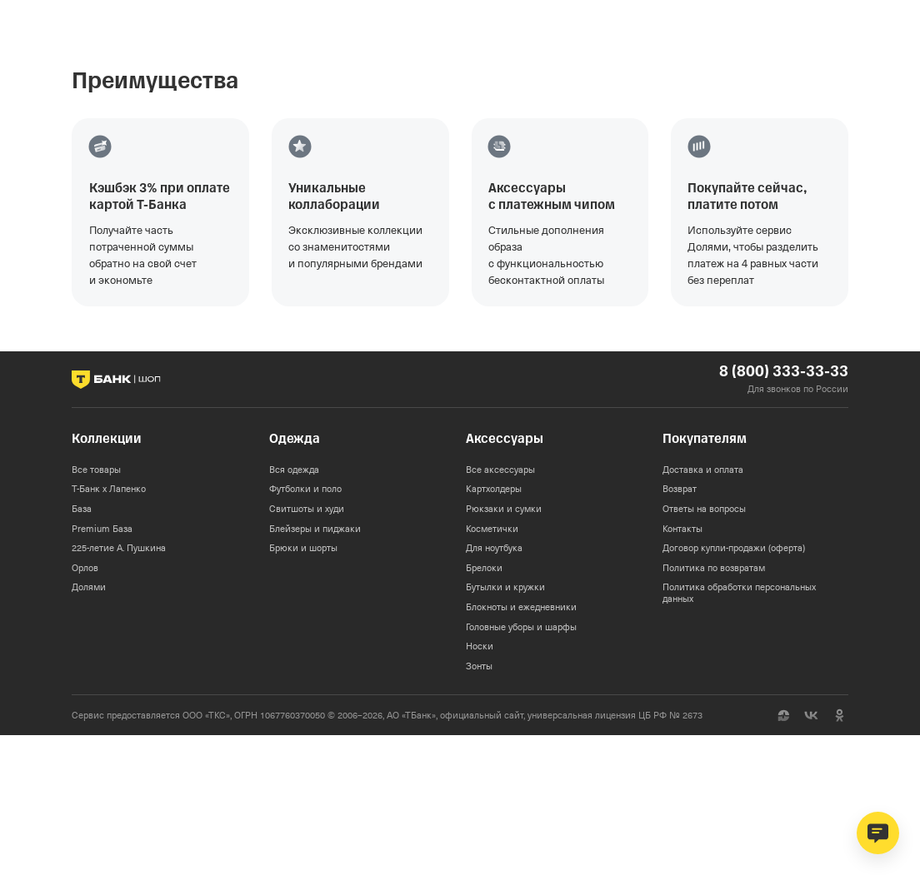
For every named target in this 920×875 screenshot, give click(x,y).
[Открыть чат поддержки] (878, 833)
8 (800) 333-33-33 (783, 371)
